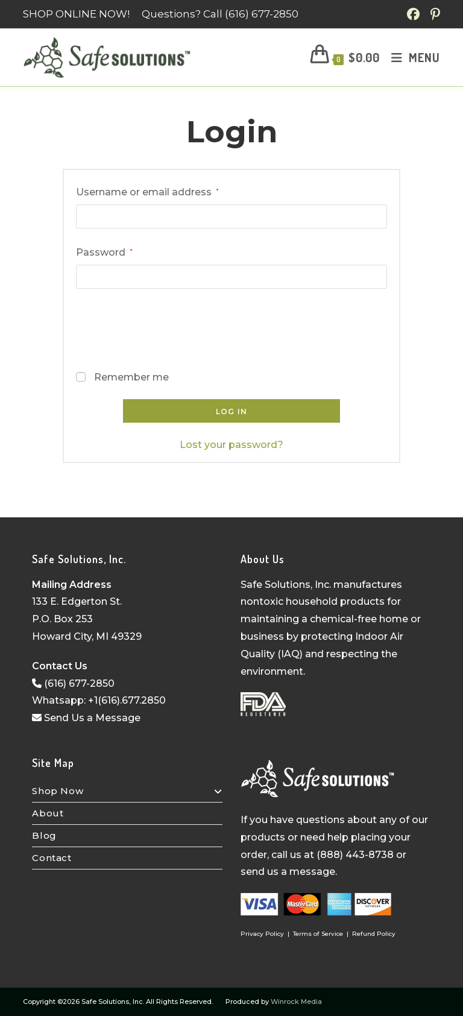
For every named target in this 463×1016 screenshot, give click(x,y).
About (47, 813)
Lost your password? (231, 444)
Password (104, 251)
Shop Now (127, 791)
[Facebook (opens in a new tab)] (415, 14)
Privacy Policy (262, 934)
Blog (44, 835)
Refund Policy (373, 934)
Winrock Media (296, 1001)
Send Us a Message (86, 718)
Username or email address (147, 191)
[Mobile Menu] (411, 57)
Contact (51, 857)
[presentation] (167, 326)
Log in (231, 411)
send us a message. (289, 871)
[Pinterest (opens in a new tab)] (433, 14)
